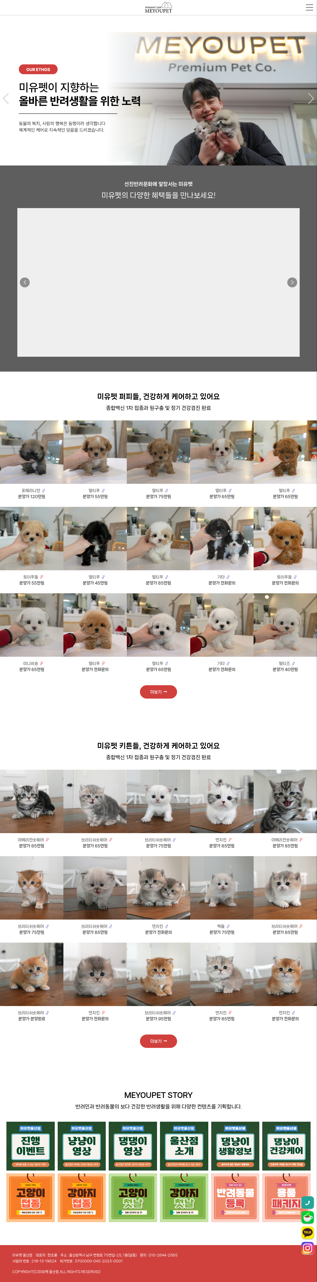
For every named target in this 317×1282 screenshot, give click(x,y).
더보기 (158, 692)
